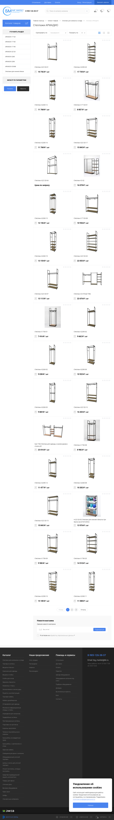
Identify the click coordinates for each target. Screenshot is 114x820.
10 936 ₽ (92, 224)
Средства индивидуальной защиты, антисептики (11, 776)
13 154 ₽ (53, 262)
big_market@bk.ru (101, 660)
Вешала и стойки (8, 675)
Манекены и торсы (9, 686)
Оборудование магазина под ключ (65, 680)
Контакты (59, 699)
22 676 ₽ (92, 299)
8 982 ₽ (92, 451)
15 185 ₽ (53, 602)
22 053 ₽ (92, 262)
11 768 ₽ (53, 110)
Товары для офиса (8, 781)
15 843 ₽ (92, 148)
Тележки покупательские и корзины (11, 733)
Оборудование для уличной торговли (11, 758)
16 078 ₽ (92, 186)
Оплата (57, 2)
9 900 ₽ (53, 564)
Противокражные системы (11, 721)
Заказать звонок (103, 2)
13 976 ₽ (92, 526)
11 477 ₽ (53, 488)
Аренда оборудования (63, 675)
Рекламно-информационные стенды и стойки (12, 709)
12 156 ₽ (53, 224)
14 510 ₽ (92, 564)
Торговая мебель (8, 697)
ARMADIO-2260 (10, 56)
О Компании (36, 2)
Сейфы (5, 795)
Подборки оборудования (63, 684)
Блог (57, 695)
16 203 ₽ (92, 413)
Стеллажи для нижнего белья (14, 71)
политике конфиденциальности (84, 799)
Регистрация (87, 2)
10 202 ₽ (92, 488)
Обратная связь (10, 817)
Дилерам (59, 688)
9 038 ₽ (53, 375)
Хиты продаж (33, 660)
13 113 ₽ (53, 299)
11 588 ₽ (92, 602)
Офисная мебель (8, 750)
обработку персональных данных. (62, 635)
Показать (10, 88)
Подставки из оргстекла (10, 724)
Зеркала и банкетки (9, 682)
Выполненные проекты (63, 692)
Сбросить (23, 88)
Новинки (32, 667)
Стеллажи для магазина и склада (13, 660)
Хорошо (90, 805)
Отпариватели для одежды (11, 704)
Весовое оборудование (10, 788)
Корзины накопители (9, 728)
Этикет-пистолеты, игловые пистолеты (11, 770)
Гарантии (59, 671)
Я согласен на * (57, 635)
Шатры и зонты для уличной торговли (12, 764)
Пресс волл (6, 792)
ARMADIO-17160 (10, 42)
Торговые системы (9, 664)
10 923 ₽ (92, 375)
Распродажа (33, 664)
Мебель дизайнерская (10, 700)
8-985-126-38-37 (31, 11)
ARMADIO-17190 (10, 46)
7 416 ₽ (53, 337)
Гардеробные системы (10, 717)
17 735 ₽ (92, 73)
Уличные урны (7, 784)
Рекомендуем (33, 671)
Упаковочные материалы (11, 799)
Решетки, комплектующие (11, 693)
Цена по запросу (53, 186)
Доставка (47, 2)
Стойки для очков (8, 678)
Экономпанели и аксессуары (12, 689)
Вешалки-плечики (8, 667)
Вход (79, 2)
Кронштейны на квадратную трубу (12, 739)
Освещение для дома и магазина (13, 753)
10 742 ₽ (53, 73)
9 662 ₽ (92, 337)
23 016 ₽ (53, 451)
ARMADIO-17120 (10, 37)
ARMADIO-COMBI (10, 66)
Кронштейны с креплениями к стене (12, 745)
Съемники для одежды (10, 671)
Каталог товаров (16, 23)
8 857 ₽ (92, 110)
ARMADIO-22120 (10, 51)
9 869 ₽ (53, 413)
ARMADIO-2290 (10, 61)
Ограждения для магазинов (11, 713)
